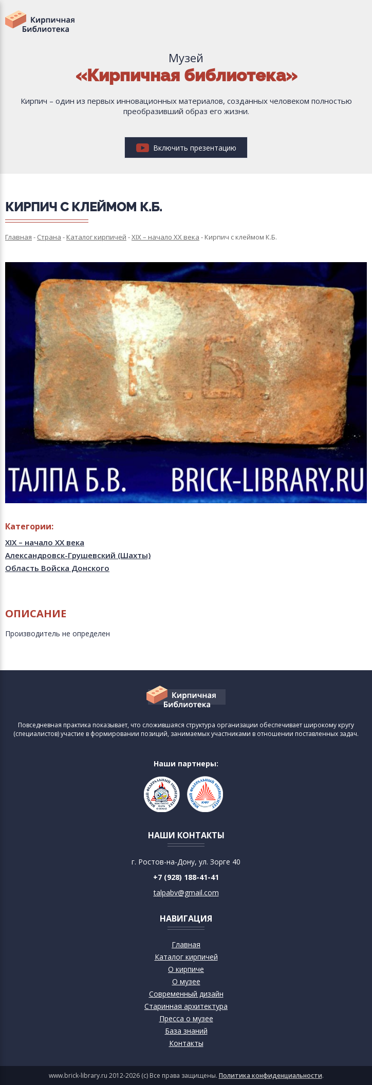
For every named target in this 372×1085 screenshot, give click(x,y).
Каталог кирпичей (186, 957)
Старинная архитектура (186, 1006)
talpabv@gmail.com (186, 892)
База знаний (186, 1031)
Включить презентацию (186, 148)
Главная (186, 944)
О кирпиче (186, 969)
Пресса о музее (186, 1018)
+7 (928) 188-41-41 (186, 877)
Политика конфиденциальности (270, 1075)
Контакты (186, 1043)
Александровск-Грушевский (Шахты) (78, 555)
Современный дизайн (186, 994)
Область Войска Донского (57, 568)
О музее (186, 981)
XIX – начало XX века (44, 542)
